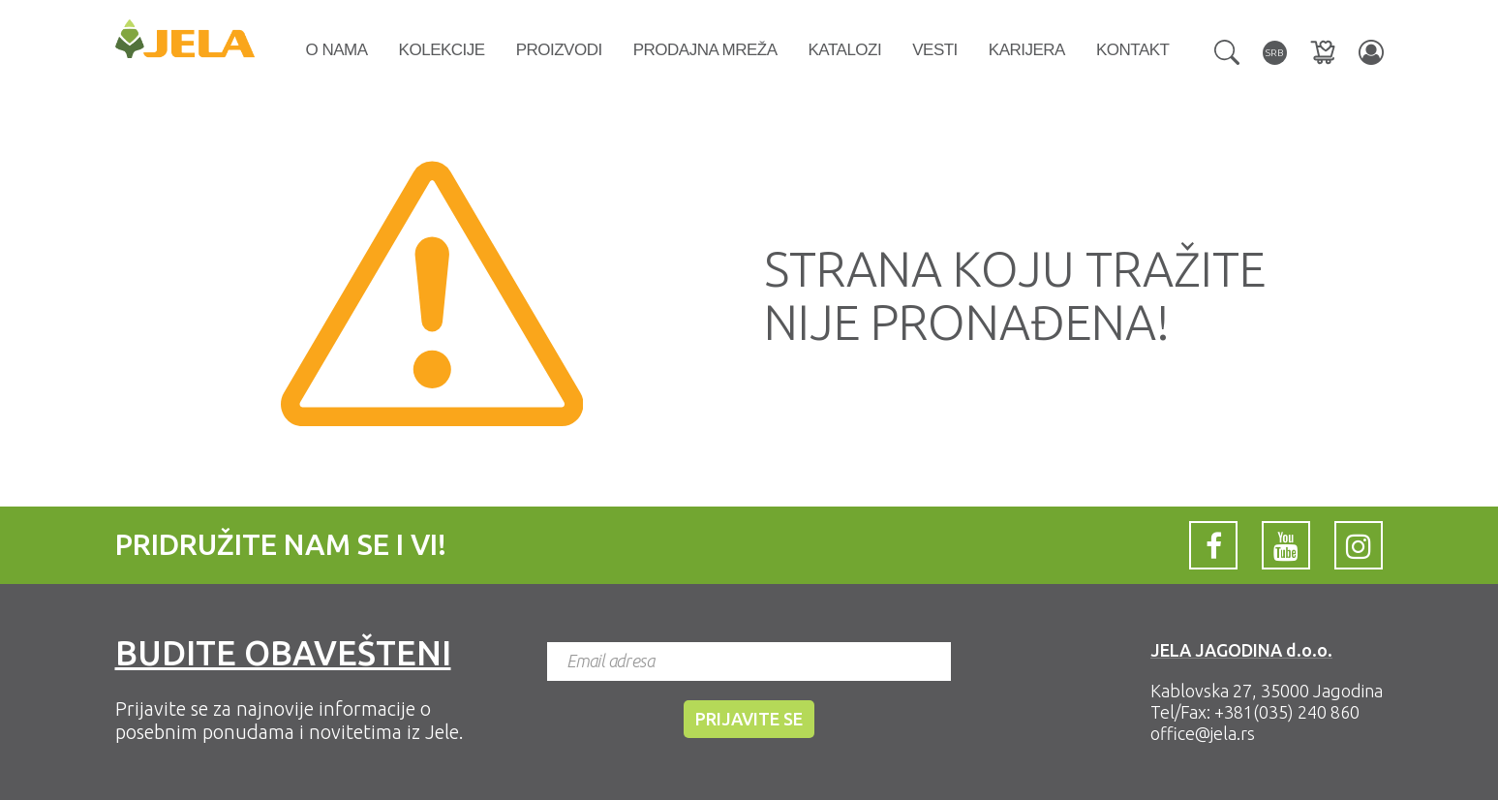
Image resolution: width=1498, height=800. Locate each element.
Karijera (1027, 50)
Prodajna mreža (705, 50)
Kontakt (1133, 50)
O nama (337, 50)
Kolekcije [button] (442, 50)
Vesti (935, 50)
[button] (1226, 50)
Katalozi (845, 50)
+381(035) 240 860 (1287, 712)
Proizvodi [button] (559, 50)
